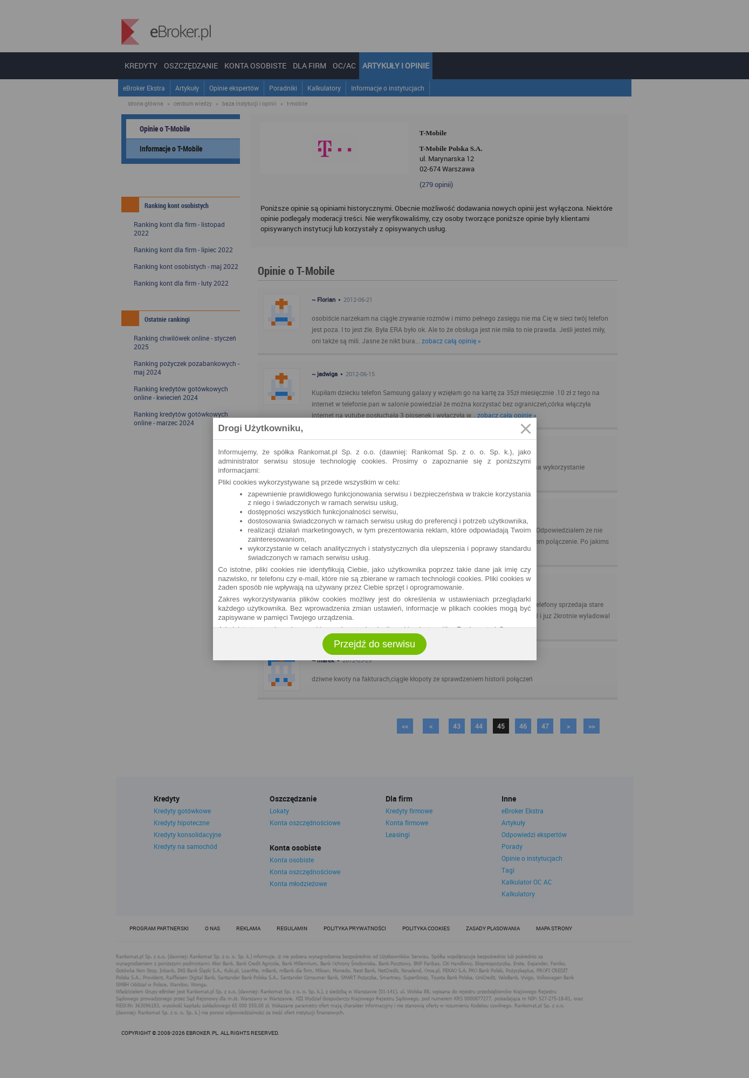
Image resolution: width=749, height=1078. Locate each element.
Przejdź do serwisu (374, 644)
